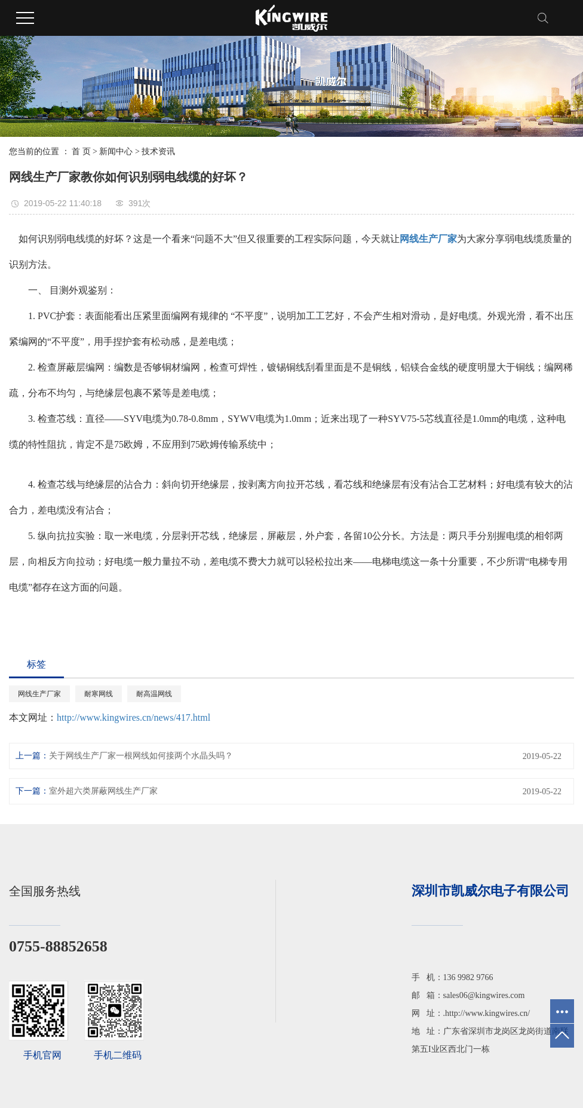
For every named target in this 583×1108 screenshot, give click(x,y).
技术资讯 (158, 151)
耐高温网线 (154, 694)
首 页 (81, 151)
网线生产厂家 (39, 694)
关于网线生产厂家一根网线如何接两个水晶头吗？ (141, 755)
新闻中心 (116, 151)
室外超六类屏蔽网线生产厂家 (103, 790)
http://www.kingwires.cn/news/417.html (133, 717)
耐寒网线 (98, 694)
